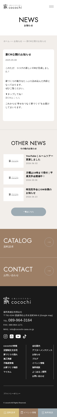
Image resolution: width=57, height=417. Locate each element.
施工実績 (7, 359)
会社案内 (36, 346)
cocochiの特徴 (10, 346)
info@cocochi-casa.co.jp (21, 329)
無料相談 (36, 367)
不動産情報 (8, 363)
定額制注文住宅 (10, 350)
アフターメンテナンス (42, 350)
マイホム (7, 372)
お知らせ (36, 354)
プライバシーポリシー (12, 393)
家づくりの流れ (10, 354)
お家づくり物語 (10, 367)
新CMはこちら (12, 98)
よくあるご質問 (39, 372)
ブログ (35, 359)
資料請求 (9, 412)
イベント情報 (38, 363)
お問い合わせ (38, 376)
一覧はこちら (28, 212)
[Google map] (47, 315)
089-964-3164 (17, 320)
